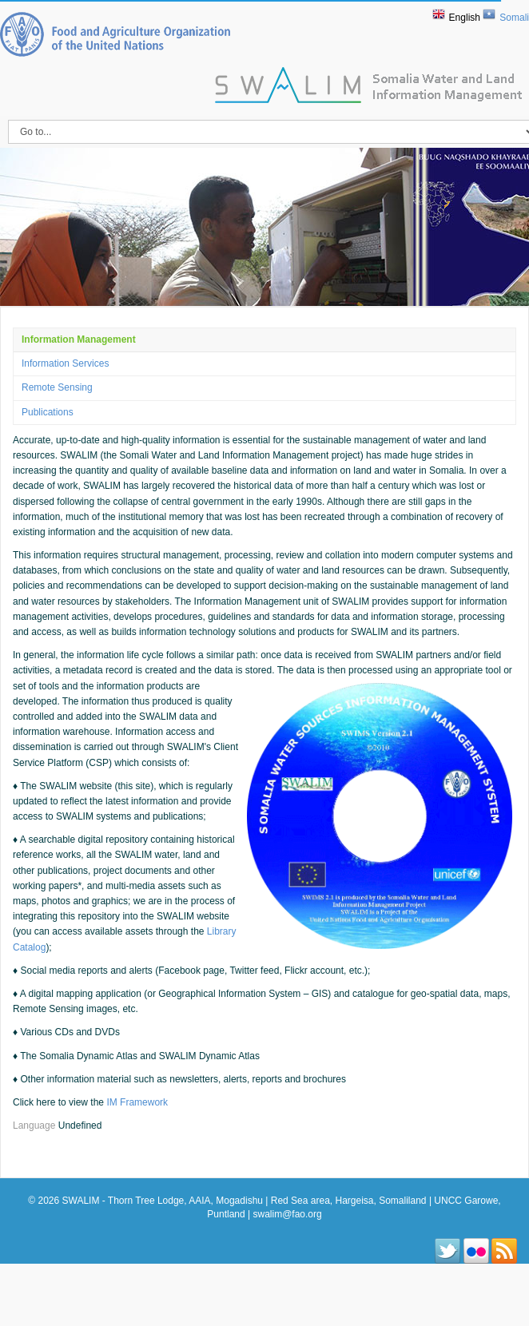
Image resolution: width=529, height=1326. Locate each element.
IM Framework (137, 1102)
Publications (48, 412)
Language (35, 1125)
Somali (514, 17)
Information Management (79, 339)
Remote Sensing (57, 387)
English (464, 17)
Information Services (65, 363)
